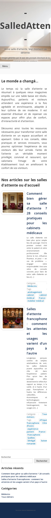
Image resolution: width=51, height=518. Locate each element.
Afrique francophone (37, 421)
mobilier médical (35, 301)
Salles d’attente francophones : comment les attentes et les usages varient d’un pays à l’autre (24, 480)
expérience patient (32, 430)
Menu (5, 66)
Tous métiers (7, 497)
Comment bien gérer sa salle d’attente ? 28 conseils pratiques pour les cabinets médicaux (37, 213)
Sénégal (31, 440)
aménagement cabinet (34, 293)
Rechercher (6, 457)
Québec (31, 437)
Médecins (32, 286)
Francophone (33, 434)
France (42, 298)
